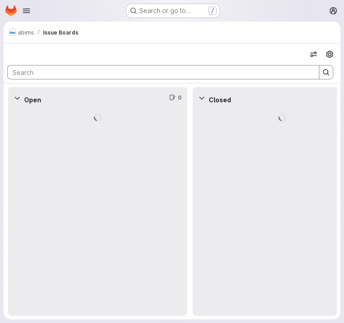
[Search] (159, 72)
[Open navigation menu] (26, 11)
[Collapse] (17, 97)
